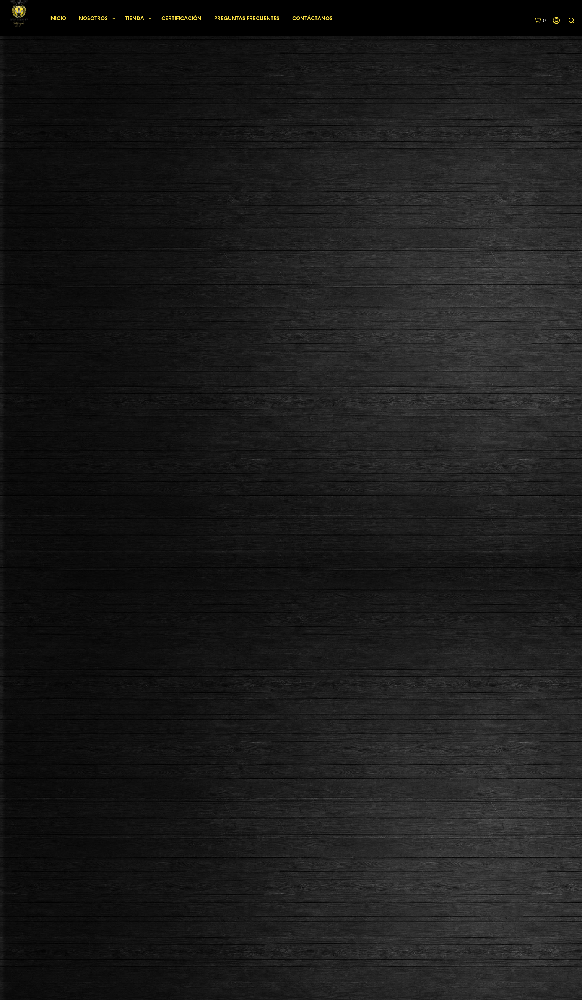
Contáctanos (312, 17)
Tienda (134, 17)
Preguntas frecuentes (247, 17)
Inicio (57, 17)
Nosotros (93, 17)
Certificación (181, 17)
